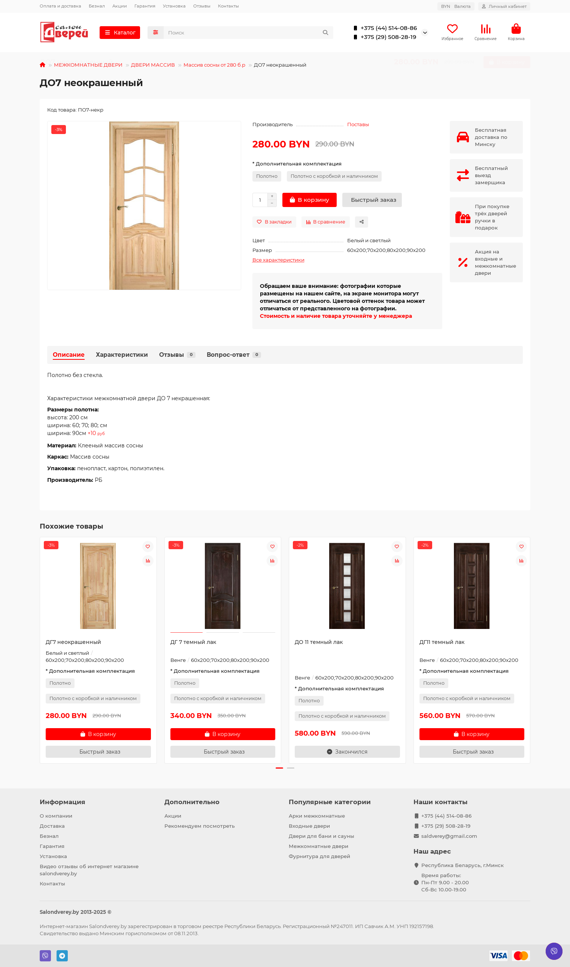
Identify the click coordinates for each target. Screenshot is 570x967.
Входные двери (309, 826)
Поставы (358, 125)
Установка (174, 6)
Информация (62, 802)
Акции (119, 6)
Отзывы (201, 6)
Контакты (228, 6)
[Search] (249, 33)
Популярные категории (330, 802)
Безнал (97, 6)
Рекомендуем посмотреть (199, 826)
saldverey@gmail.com (449, 836)
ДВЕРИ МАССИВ (153, 66)
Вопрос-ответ (234, 355)
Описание (69, 355)
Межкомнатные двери (318, 846)
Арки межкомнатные (317, 816)
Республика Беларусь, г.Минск (462, 865)
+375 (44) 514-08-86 (383, 28)
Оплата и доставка (60, 6)
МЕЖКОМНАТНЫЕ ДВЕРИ (88, 66)
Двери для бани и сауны (321, 836)
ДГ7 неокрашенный (73, 642)
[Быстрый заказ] (372, 201)
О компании (56, 816)
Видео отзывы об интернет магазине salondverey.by (89, 869)
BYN (456, 6)
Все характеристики (278, 261)
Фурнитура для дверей (319, 856)
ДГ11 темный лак (441, 642)
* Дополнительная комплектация (297, 165)
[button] (279, 769)
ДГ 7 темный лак (193, 642)
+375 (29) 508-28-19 (383, 37)
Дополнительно (191, 802)
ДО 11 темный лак (319, 642)
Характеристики (122, 355)
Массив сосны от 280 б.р (214, 66)
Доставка (52, 826)
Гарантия (144, 6)
